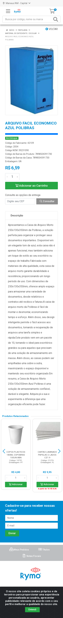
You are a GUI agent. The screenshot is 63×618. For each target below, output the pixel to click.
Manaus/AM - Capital (16, 3)
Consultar (47, 201)
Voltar (51, 29)
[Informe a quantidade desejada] (12, 177)
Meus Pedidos (19, 549)
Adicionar (16, 484)
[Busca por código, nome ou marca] (27, 19)
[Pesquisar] (56, 19)
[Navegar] (3, 451)
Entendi (32, 609)
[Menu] (8, 11)
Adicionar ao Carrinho (31, 185)
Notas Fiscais (31, 556)
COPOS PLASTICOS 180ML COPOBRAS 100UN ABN (15, 455)
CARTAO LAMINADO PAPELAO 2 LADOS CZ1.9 (47, 455)
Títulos (44, 549)
